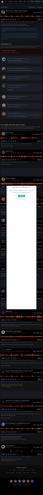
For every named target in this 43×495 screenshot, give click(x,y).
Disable (21, 195)
